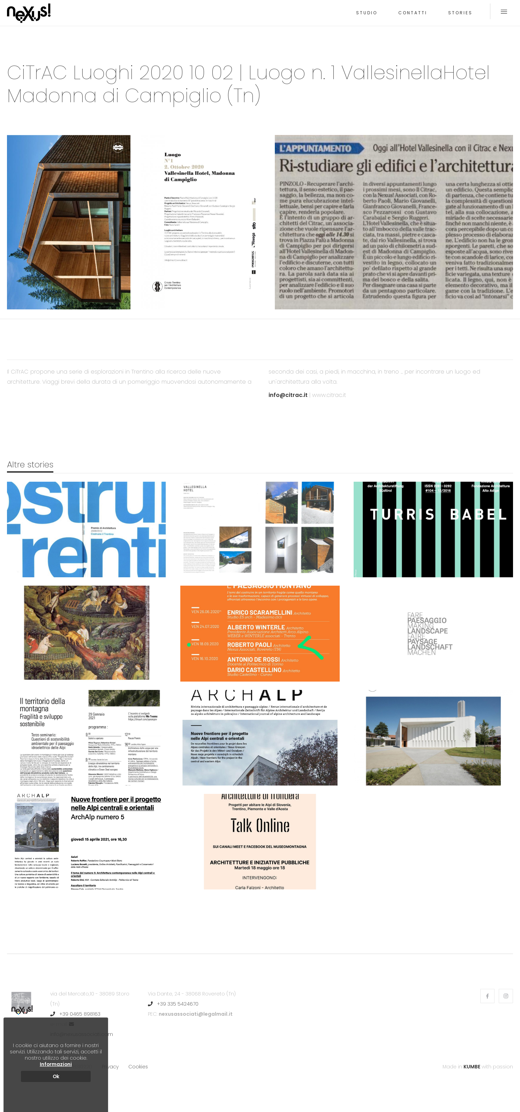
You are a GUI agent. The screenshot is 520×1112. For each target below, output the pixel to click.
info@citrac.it (288, 395)
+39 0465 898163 (75, 1013)
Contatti (412, 13)
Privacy (110, 1066)
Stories (460, 13)
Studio (366, 13)
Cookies (138, 1066)
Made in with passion (477, 1066)
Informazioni (55, 1064)
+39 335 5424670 (173, 1003)
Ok (55, 1076)
